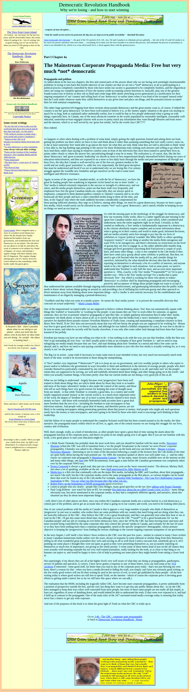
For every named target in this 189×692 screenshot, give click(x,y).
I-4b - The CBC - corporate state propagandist (118, 616)
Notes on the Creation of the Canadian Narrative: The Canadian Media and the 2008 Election (20, 154)
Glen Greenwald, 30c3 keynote (57, 40)
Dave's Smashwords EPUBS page (22, 409)
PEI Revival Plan (12, 167)
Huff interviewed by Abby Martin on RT (127, 469)
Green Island (9, 230)
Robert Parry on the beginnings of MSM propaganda (77, 483)
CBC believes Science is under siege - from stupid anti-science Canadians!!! (20, 135)
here (81, 460)
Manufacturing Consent (104, 457)
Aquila (33, 348)
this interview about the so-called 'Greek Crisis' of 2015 (141, 489)
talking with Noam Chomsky (166, 486)
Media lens (56, 472)
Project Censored (59, 466)
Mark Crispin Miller (88, 303)
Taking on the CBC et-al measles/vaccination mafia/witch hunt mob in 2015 (22, 141)
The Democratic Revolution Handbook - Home (21, 55)
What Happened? (12, 159)
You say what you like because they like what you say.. (99, 480)
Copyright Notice (22, 116)
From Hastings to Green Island (22, 419)
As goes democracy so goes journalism (21, 147)
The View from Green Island (22, 32)
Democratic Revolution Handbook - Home (120, 619)
